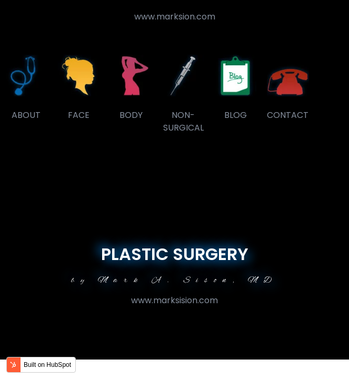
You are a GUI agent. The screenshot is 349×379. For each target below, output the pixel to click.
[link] (26, 75)
